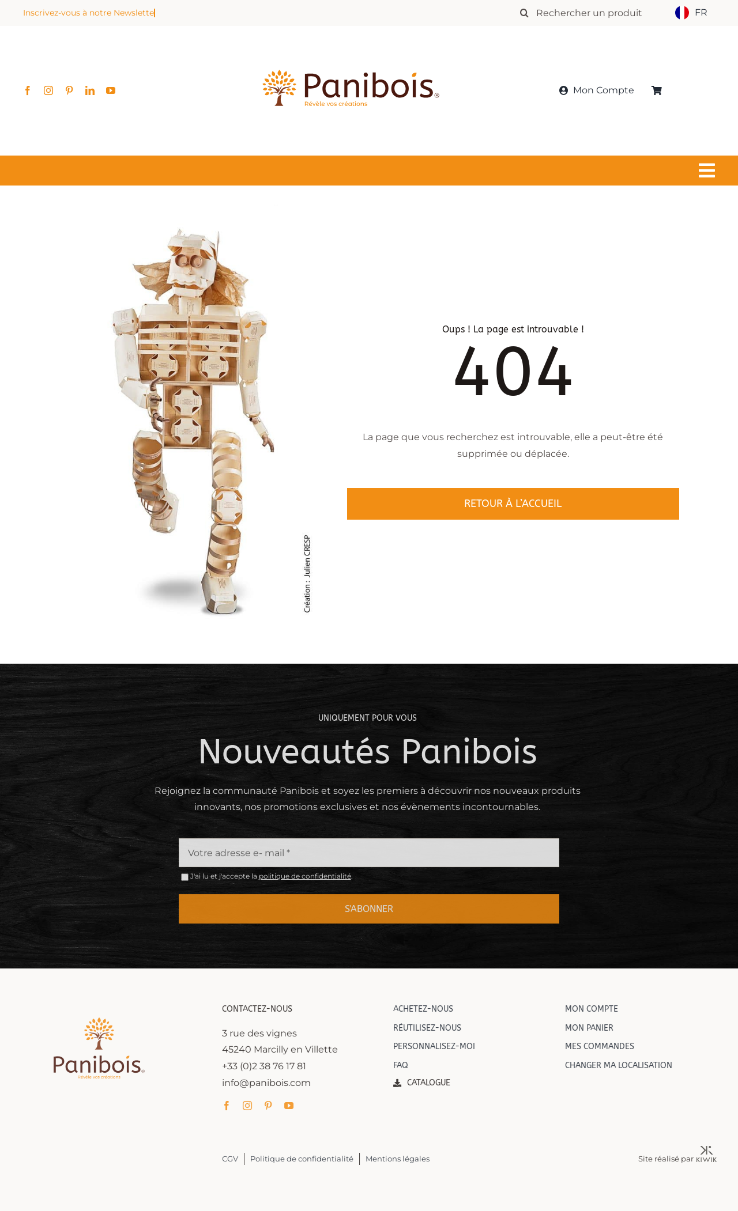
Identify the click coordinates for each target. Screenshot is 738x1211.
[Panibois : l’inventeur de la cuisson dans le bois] (351, 50)
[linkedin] (90, 90)
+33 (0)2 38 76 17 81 (271, 1066)
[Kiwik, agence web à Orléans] (714, 1150)
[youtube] (110, 90)
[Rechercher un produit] (592, 12)
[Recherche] (524, 12)
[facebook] (27, 90)
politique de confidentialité (305, 884)
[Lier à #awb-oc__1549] (366, 170)
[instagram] (48, 90)
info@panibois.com (273, 1082)
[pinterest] (69, 90)
